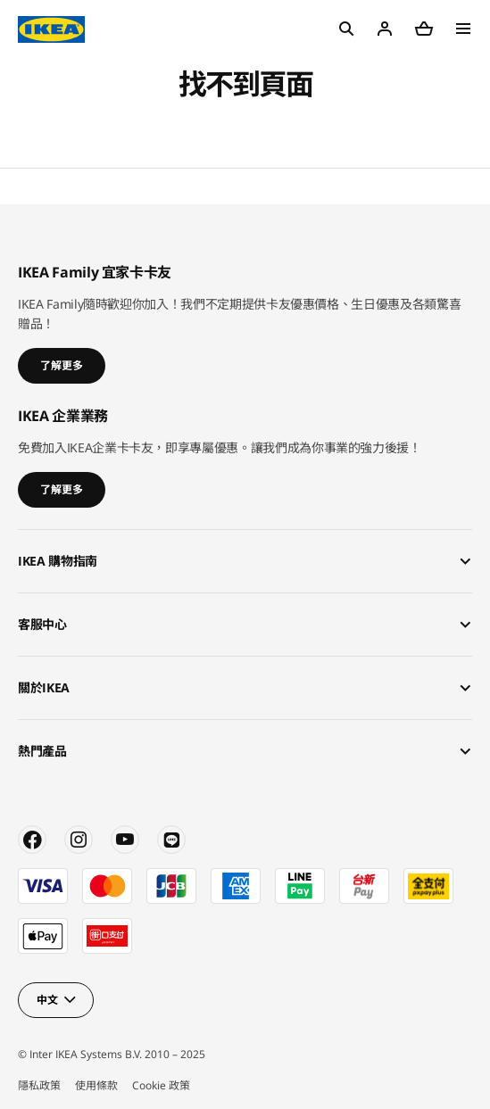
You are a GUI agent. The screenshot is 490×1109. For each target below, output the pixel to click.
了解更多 (61, 365)
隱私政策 (39, 1085)
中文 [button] (47, 999)
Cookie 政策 (161, 1085)
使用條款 (96, 1085)
